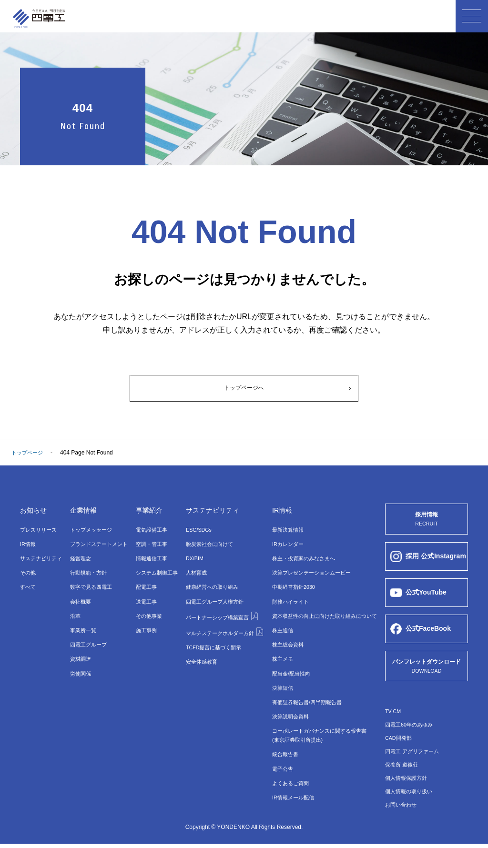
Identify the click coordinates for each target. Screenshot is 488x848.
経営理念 (79, 558)
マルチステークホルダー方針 (224, 627)
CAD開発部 (399, 742)
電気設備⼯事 (150, 530)
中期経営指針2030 (291, 586)
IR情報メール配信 (291, 789)
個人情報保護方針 (408, 782)
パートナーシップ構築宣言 (221, 613)
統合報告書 (282, 748)
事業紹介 (148, 511)
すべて (28, 586)
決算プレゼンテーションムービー (311, 572)
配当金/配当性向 (289, 669)
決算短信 (279, 682)
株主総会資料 (285, 641)
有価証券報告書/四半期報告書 (306, 696)
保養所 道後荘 (403, 769)
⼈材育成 (193, 572)
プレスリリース (40, 530)
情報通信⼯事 (150, 558)
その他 (28, 572)
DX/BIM (191, 558)
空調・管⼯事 (150, 544)
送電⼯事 (144, 599)
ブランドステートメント (99, 544)
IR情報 (28, 544)
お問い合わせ (402, 809)
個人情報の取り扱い (411, 795)
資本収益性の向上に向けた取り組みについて (325, 613)
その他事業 (147, 613)
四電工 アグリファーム (414, 755)
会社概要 (79, 599)
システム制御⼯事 (156, 572)
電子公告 (279, 761)
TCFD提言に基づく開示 (212, 642)
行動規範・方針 (88, 572)
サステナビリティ (43, 558)
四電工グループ (213, 599)
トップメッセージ (91, 530)
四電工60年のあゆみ (411, 729)
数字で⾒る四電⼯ (91, 586)
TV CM (394, 715)
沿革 (74, 613)
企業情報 (83, 511)
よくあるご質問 (288, 775)
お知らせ (35, 511)
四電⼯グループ (88, 641)
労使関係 (79, 669)
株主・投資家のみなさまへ (302, 558)
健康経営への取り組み (210, 586)
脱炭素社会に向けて (207, 544)
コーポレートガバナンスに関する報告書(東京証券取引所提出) (319, 729)
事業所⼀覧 (82, 627)
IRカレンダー (285, 544)
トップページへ (244, 389)
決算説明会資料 (288, 710)
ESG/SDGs (196, 530)
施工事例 (144, 627)
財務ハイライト (288, 599)
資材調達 (79, 655)
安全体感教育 (199, 656)
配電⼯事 (144, 586)
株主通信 (279, 627)
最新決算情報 (285, 530)
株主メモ (279, 655)
